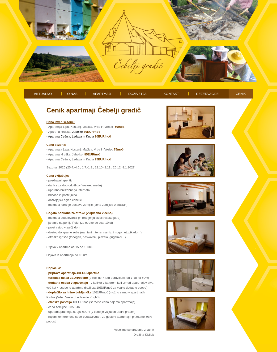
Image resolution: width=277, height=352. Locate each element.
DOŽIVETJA (137, 94)
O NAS (72, 94)
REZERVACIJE (207, 94)
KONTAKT (171, 94)
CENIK (241, 94)
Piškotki (143, 346)
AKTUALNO (43, 94)
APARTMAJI (102, 94)
